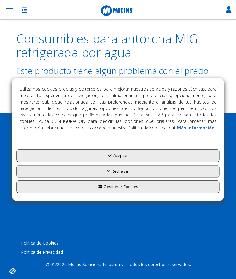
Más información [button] (195, 128)
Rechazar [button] (118, 171)
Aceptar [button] (118, 156)
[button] (118, 11)
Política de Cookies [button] (40, 243)
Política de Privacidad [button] (42, 252)
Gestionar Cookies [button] (118, 187)
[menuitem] (118, 243)
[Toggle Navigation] (228, 10)
